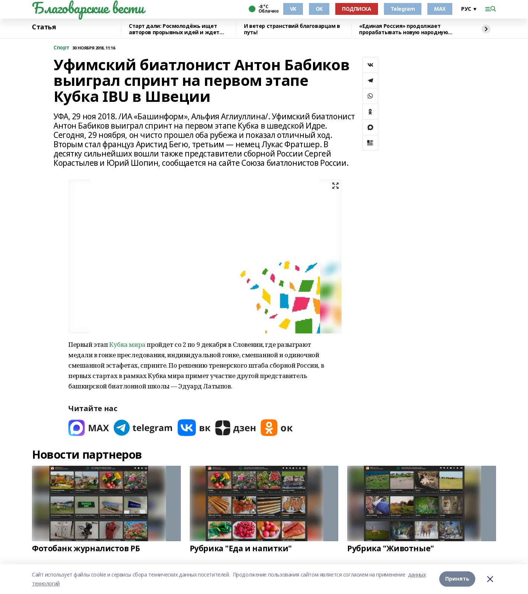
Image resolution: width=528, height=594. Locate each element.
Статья (44, 27)
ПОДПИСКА (356, 8)
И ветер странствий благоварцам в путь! (292, 29)
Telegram (403, 8)
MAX (440, 8)
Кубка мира (127, 344)
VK (293, 8)
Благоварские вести (88, 8)
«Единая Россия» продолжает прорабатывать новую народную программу (403, 29)
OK (319, 8)
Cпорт (61, 48)
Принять (457, 578)
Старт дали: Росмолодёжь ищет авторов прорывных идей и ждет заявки (174, 29)
